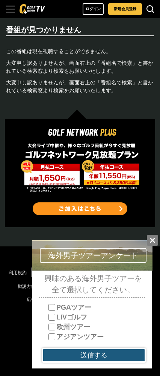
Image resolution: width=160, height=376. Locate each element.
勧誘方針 (27, 286)
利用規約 (18, 272)
